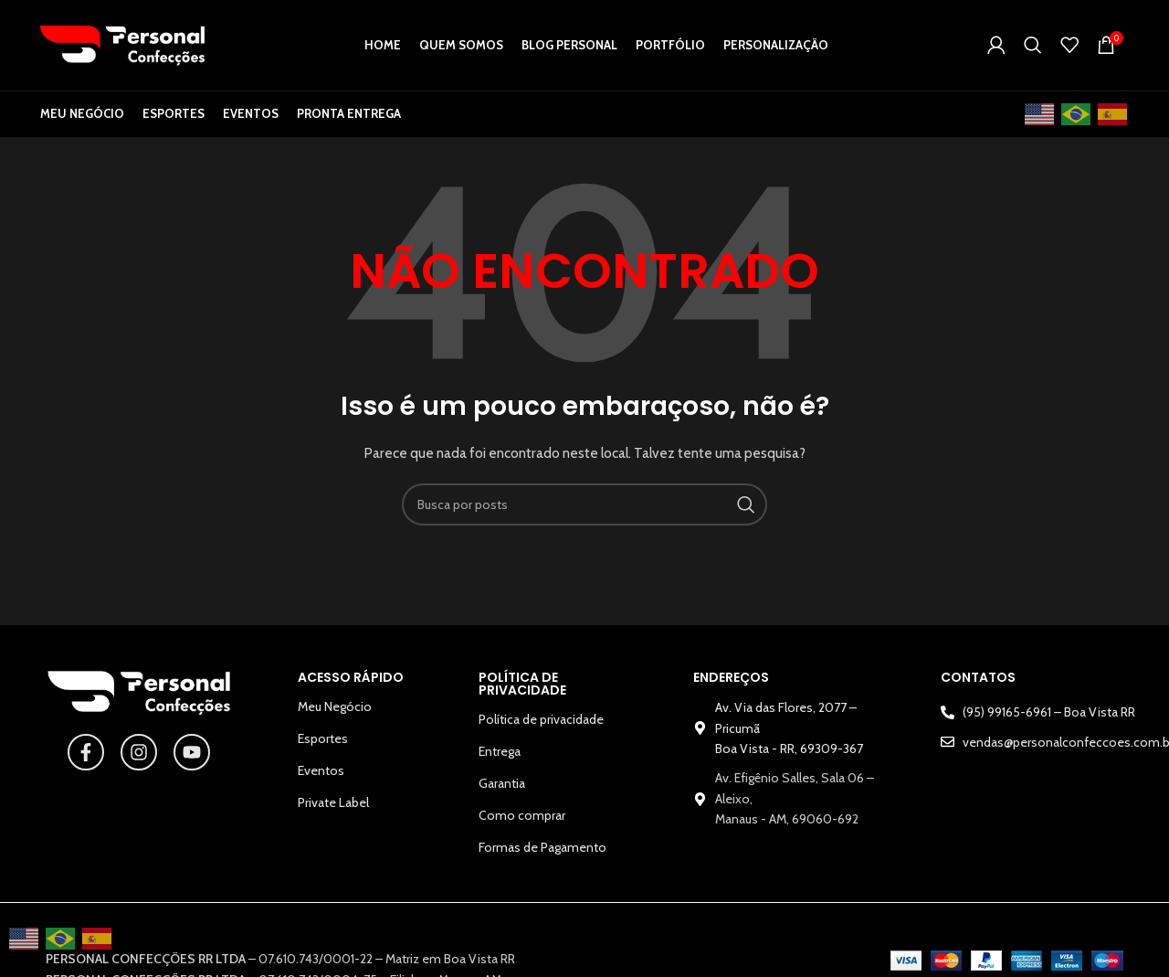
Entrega (500, 757)
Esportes (323, 744)
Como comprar (522, 820)
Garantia (502, 789)
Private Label (333, 808)
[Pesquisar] (1033, 47)
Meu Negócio (335, 712)
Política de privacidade (541, 725)
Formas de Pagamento (542, 852)
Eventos (321, 776)
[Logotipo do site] (122, 45)
